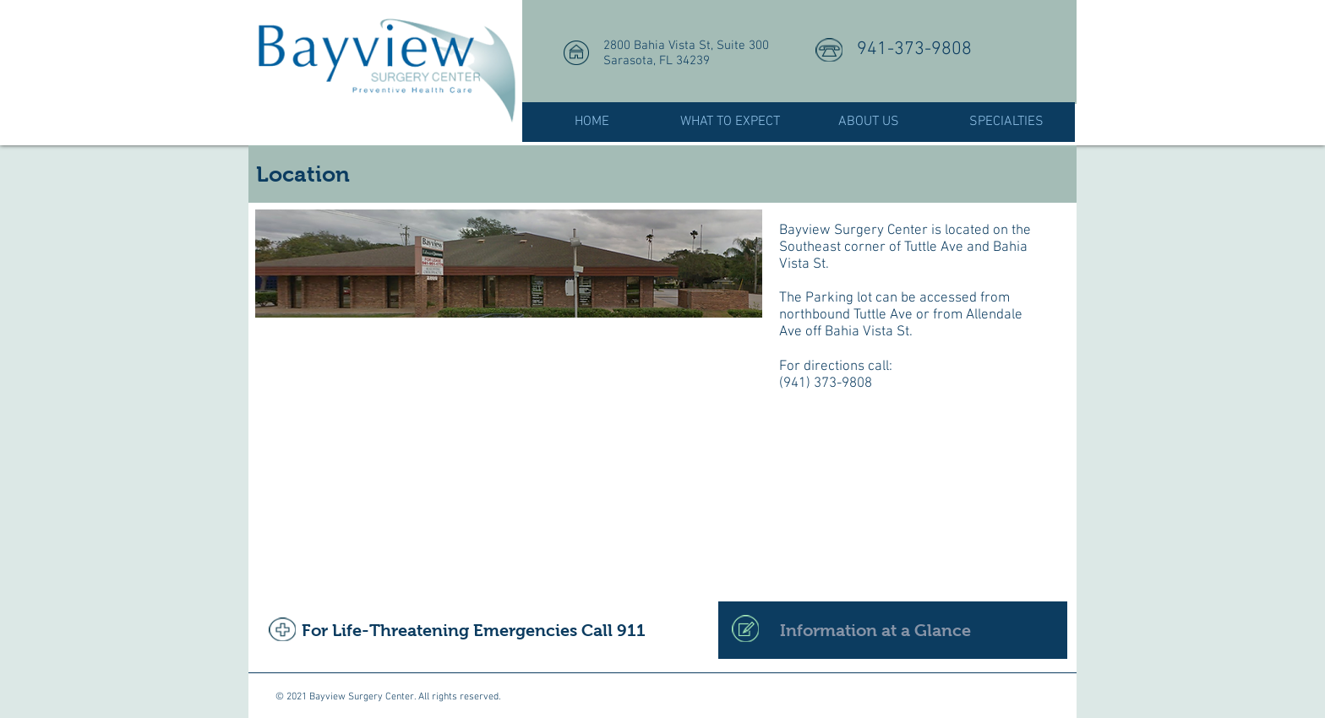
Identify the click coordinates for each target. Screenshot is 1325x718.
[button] (730, 122)
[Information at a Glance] (892, 630)
